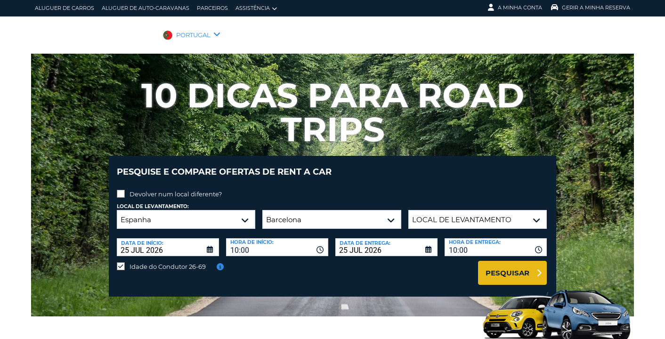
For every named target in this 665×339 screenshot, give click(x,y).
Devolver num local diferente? (176, 187)
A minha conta (515, 7)
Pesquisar (507, 265)
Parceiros (212, 8)
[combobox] (277, 240)
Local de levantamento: (153, 199)
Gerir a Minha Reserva (590, 7)
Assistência (256, 8)
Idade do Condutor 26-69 (168, 259)
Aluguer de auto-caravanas (145, 8)
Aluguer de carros (64, 8)
